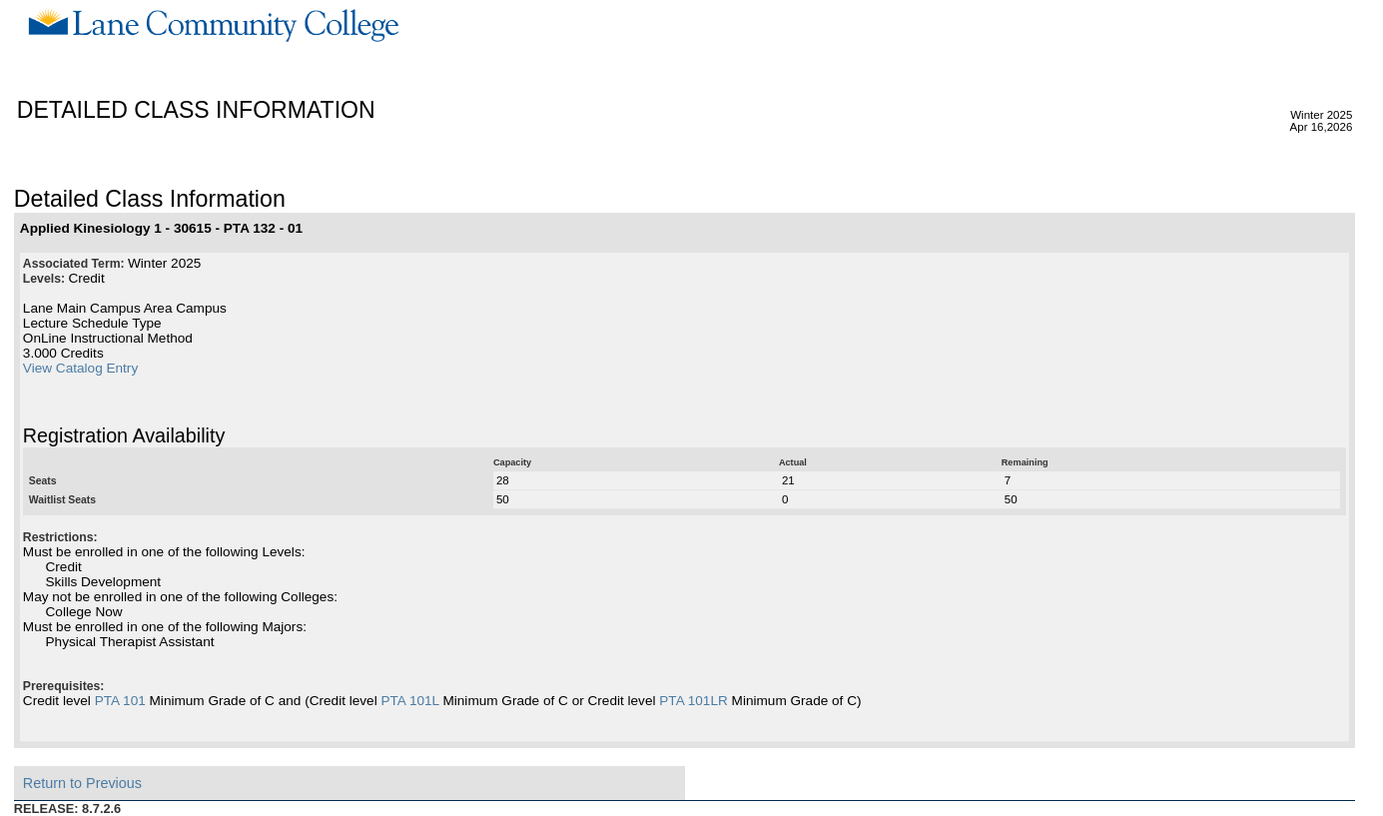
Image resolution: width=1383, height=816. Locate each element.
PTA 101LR (693, 700)
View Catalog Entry (80, 368)
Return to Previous (82, 783)
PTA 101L (409, 700)
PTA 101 (120, 700)
